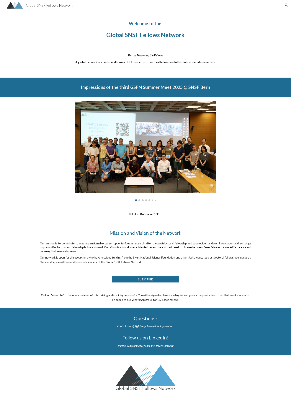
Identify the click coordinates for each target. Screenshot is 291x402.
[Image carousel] (145, 151)
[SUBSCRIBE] (145, 279)
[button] (286, 5)
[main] (145, 29)
